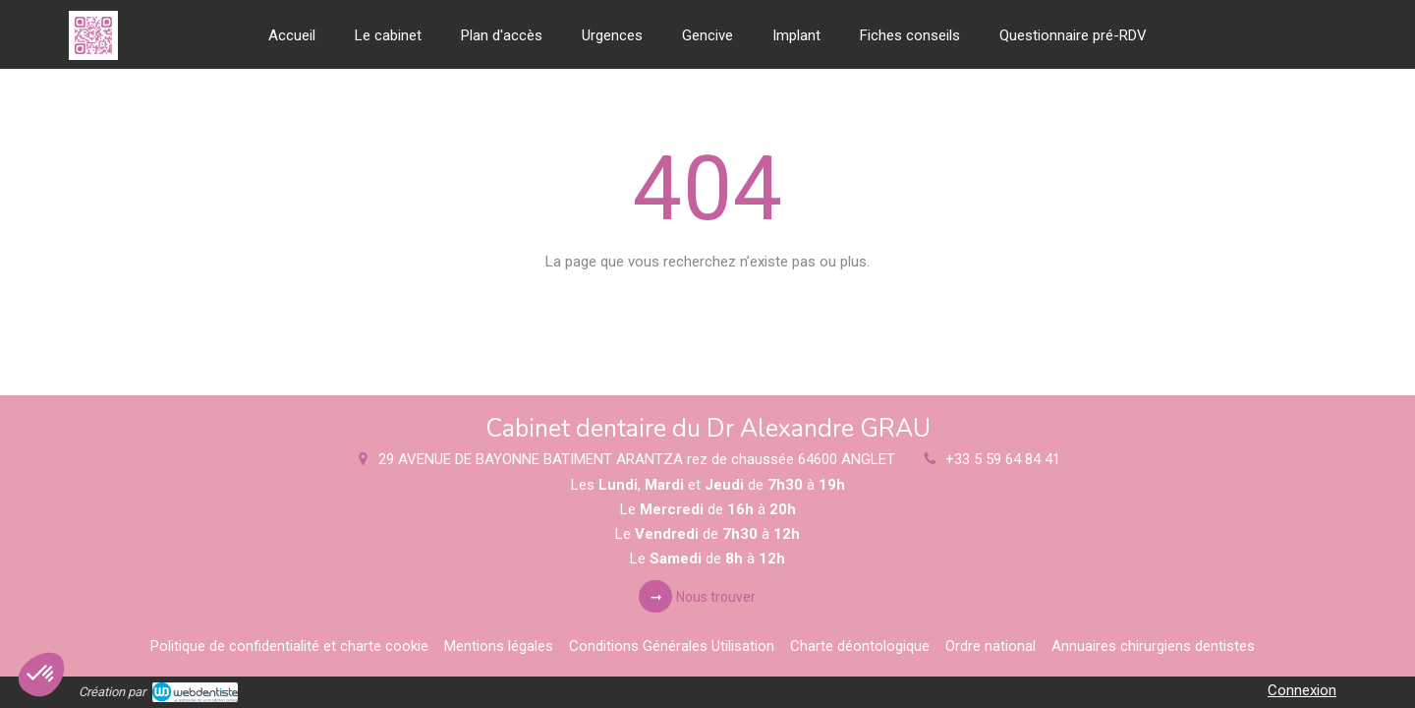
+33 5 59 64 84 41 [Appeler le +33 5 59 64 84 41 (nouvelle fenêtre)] (1002, 459)
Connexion (1302, 690)
